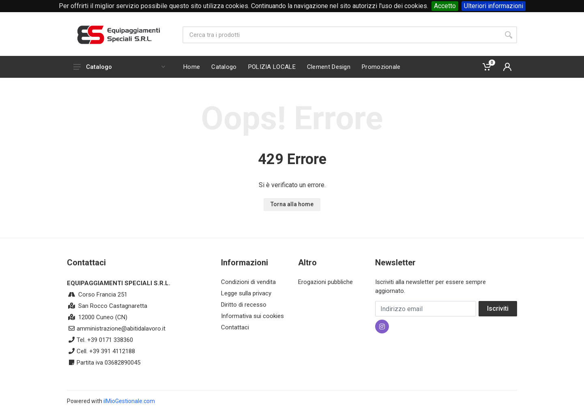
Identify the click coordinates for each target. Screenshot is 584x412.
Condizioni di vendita (248, 282)
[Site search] (341, 34)
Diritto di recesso (243, 304)
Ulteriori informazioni (493, 6)
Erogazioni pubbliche (325, 282)
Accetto (445, 6)
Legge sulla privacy (246, 293)
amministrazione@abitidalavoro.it (121, 328)
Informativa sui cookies (252, 316)
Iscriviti (498, 308)
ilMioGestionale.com (129, 401)
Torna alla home (292, 204)
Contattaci (235, 327)
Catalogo (119, 66)
